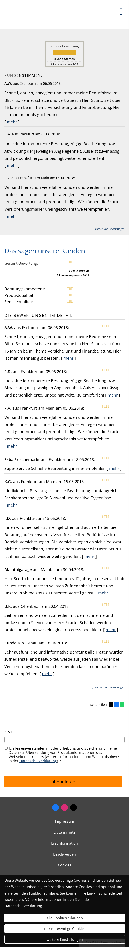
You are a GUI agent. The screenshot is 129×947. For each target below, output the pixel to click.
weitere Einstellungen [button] (65, 939)
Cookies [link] (64, 865)
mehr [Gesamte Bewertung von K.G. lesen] (12, 505)
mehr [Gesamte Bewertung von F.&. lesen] (12, 165)
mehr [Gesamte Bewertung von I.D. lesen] (89, 556)
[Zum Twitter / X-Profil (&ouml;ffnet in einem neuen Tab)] (73, 807)
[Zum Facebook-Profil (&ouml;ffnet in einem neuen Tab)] (55, 807)
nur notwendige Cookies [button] (64, 928)
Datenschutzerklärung (38, 760)
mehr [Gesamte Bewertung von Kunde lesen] (47, 673)
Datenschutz (64, 832)
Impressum (64, 821)
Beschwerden (64, 854)
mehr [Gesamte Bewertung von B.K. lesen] (111, 629)
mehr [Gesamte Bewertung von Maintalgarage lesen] (103, 593)
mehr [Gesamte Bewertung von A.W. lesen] (12, 122)
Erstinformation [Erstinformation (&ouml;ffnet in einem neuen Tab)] (64, 843)
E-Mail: (9, 731)
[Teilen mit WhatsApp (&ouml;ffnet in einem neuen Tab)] (122, 704)
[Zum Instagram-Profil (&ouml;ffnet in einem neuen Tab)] (64, 807)
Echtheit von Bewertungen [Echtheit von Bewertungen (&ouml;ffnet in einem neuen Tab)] (109, 229)
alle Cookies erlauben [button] (65, 918)
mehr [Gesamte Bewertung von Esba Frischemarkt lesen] (114, 468)
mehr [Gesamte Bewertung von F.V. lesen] (12, 216)
